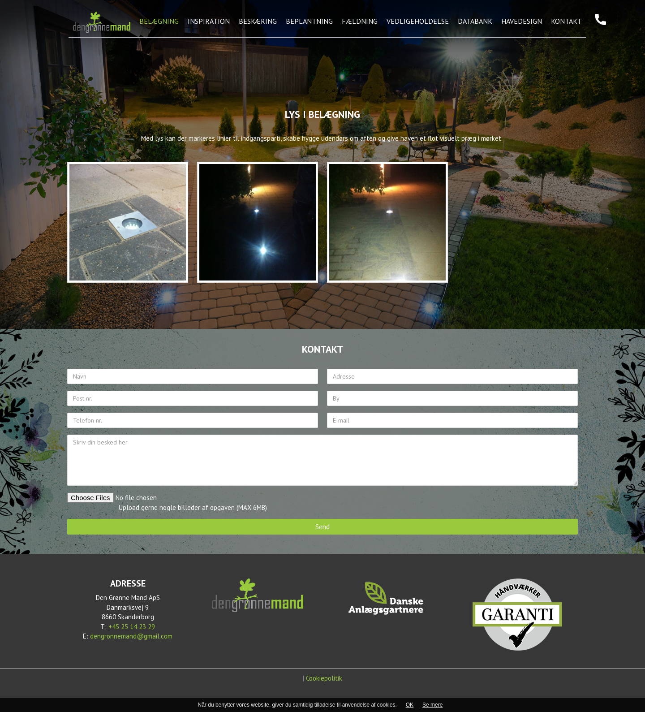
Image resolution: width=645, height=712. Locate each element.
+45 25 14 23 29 (131, 626)
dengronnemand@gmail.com (131, 636)
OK (409, 705)
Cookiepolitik (324, 678)
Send (322, 526)
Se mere (432, 705)
